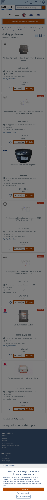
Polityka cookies (8, 465)
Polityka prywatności (23, 493)
